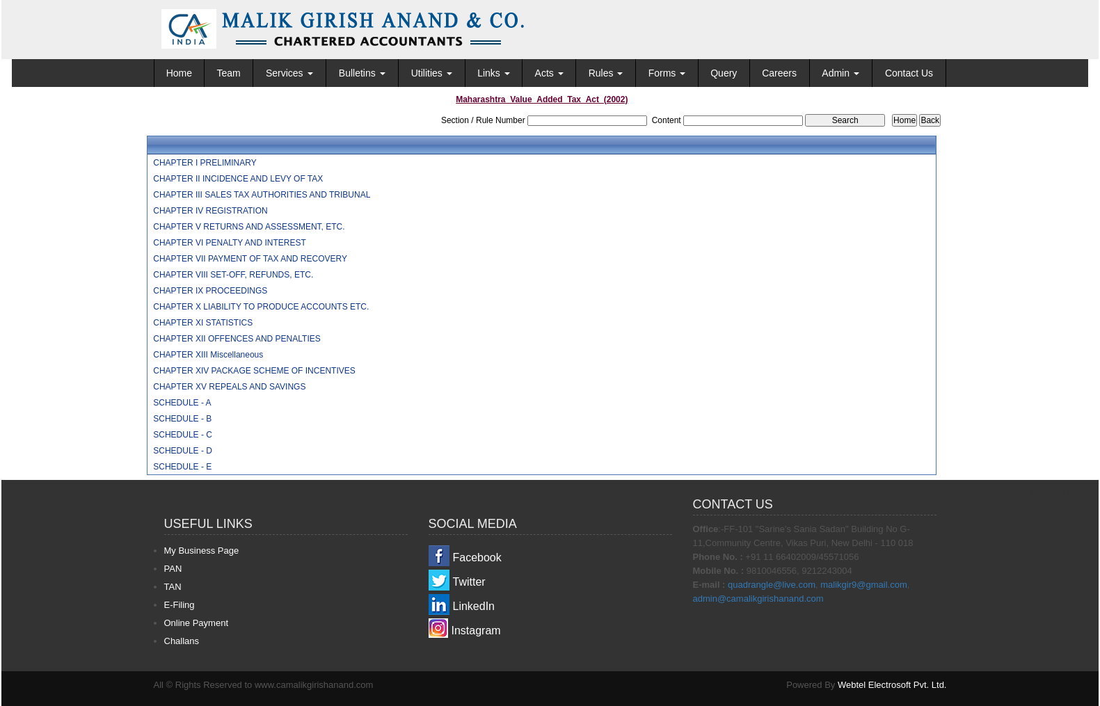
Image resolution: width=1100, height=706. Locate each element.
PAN (173, 568)
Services (289, 73)
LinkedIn (474, 606)
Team (228, 73)
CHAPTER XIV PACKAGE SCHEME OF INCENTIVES (254, 371)
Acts (549, 73)
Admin (840, 73)
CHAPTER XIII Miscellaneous (208, 355)
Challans (182, 641)
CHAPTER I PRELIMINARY (204, 163)
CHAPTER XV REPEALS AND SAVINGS (229, 387)
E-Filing (179, 605)
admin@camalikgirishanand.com (758, 598)
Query (723, 73)
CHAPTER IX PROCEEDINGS (210, 291)
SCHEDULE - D (182, 451)
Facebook (477, 557)
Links (493, 73)
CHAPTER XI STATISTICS (203, 323)
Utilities (431, 73)
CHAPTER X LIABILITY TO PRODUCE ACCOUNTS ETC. (261, 307)
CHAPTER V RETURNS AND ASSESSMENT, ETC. (248, 227)
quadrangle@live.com (771, 584)
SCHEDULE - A (182, 403)
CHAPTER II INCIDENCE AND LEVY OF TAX (238, 179)
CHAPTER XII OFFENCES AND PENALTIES (237, 339)
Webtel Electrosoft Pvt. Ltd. (892, 685)
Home (179, 73)
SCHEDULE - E (182, 467)
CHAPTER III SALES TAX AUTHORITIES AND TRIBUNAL (261, 195)
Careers (779, 73)
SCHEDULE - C (182, 435)
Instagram (476, 630)
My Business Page (201, 550)
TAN (173, 586)
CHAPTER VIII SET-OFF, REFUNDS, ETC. (233, 275)
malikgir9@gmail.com (863, 584)
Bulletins (362, 73)
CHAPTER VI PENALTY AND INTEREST (229, 243)
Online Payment (196, 623)
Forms (667, 73)
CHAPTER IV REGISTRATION (210, 211)
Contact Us (909, 73)
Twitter (469, 582)
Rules (606, 73)
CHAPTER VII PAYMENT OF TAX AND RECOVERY (250, 259)
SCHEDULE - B (182, 419)
